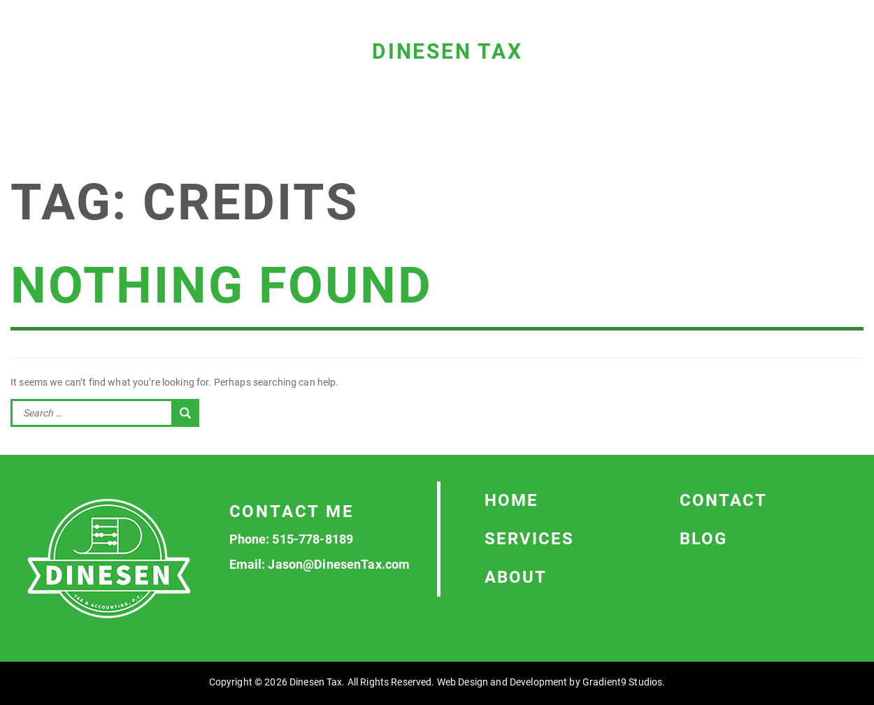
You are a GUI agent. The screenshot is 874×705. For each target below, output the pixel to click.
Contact (723, 500)
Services (529, 538)
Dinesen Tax (447, 51)
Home (511, 500)
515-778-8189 (312, 539)
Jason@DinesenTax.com (339, 564)
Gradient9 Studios (622, 682)
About (516, 577)
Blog (703, 538)
